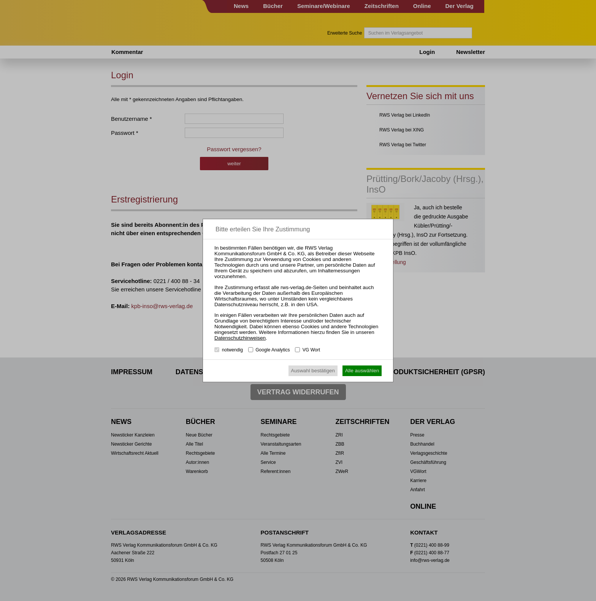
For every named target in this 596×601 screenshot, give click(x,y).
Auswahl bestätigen (313, 370)
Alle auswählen (362, 370)
